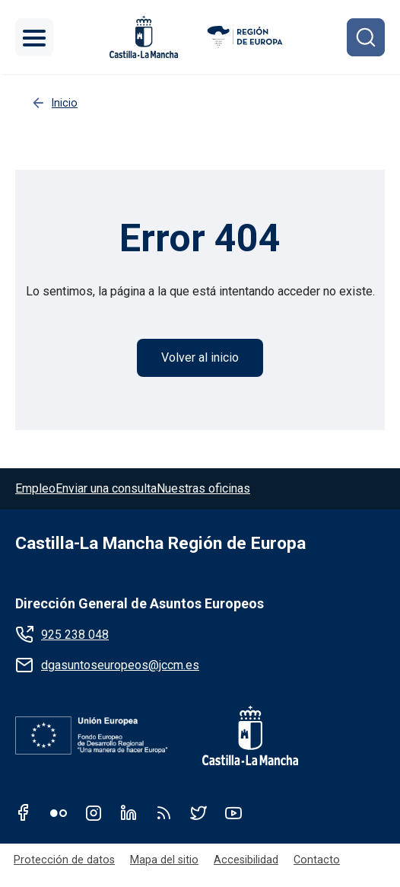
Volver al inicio (200, 357)
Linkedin (128, 812)
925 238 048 (75, 634)
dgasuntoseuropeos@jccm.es (120, 665)
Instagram (93, 812)
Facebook (23, 812)
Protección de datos (64, 859)
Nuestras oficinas (203, 488)
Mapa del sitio (164, 859)
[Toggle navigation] (34, 37)
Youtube (233, 812)
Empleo (35, 488)
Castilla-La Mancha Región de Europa (160, 543)
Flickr (58, 812)
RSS (163, 812)
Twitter (198, 812)
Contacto (317, 859)
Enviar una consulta (106, 488)
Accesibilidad (246, 859)
